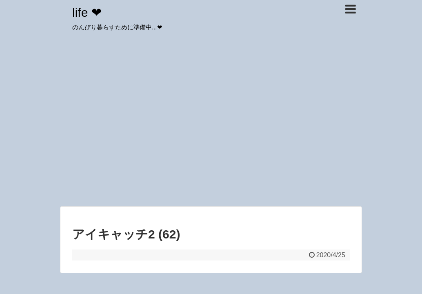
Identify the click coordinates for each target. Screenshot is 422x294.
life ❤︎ (87, 12)
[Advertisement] (211, 143)
